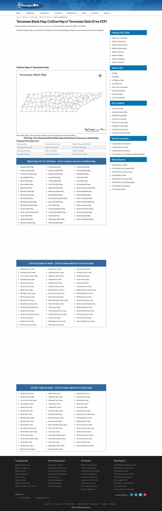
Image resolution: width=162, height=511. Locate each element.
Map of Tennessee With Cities (82, 144)
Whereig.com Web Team (44, 26)
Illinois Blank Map (26, 181)
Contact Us (58, 504)
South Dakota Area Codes (57, 314)
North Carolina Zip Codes (85, 428)
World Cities (71, 13)
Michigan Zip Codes (27, 418)
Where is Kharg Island (89, 465)
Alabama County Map (119, 112)
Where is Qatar (20, 471)
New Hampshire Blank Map (57, 198)
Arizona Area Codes (84, 269)
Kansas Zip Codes (26, 411)
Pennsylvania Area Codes (57, 311)
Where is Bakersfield (119, 48)
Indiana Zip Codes (54, 407)
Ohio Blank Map (54, 205)
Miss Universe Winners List (57, 468)
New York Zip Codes (55, 428)
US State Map (33, 17)
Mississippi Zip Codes (84, 418)
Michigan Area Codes (27, 293)
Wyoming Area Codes (56, 325)
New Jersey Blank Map (84, 198)
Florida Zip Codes (83, 400)
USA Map (25, 17)
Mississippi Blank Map (84, 191)
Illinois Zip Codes (26, 407)
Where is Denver (118, 52)
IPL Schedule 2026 (118, 189)
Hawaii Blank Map (54, 177)
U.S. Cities (94, 13)
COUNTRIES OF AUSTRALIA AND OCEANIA (128, 154)
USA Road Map (117, 94)
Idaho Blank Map (82, 177)
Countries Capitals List (89, 474)
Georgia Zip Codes (27, 404)
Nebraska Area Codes (84, 297)
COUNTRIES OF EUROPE (121, 144)
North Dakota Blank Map (28, 205)
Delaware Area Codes (56, 276)
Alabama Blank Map (27, 167)
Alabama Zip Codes (27, 393)
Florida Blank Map (83, 174)
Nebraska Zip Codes (84, 421)
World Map (30, 13)
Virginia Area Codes (27, 321)
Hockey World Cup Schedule (124, 489)
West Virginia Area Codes (86, 321)
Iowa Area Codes (83, 283)
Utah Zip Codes (54, 442)
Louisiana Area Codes (84, 286)
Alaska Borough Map (119, 115)
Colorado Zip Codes (84, 397)
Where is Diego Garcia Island (25, 486)
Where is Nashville (78, 151)
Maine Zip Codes (26, 414)
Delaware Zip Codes (55, 400)
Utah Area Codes (54, 318)
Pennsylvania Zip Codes (56, 435)
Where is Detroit (118, 62)
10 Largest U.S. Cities (55, 465)
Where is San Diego (119, 41)
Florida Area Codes (83, 276)
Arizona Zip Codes (83, 393)
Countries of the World (89, 477)
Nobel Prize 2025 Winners (57, 474)
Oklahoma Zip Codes (84, 432)
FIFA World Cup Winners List (122, 172)
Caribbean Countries (88, 483)
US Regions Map (118, 80)
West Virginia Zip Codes (85, 446)
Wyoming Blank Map (55, 223)
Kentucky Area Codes (56, 286)
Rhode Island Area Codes (85, 311)
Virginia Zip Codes (26, 446)
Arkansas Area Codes (28, 272)
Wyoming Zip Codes (55, 449)
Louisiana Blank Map (84, 184)
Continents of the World (89, 480)
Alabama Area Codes (27, 269)
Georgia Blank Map (27, 177)
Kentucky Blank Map (55, 184)
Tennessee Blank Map (84, 212)
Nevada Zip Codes (26, 425)
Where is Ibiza (20, 477)
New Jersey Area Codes (85, 300)
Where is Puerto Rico (22, 483)
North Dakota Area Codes (29, 307)
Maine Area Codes (26, 290)
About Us (48, 504)
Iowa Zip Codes (82, 407)
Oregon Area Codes (27, 311)
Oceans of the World (88, 468)
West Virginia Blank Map (85, 219)
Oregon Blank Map (26, 209)
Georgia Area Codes (27, 279)
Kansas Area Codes (27, 286)
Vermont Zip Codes (83, 442)
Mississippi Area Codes (85, 293)
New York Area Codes (56, 304)
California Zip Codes (55, 397)
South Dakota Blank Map (57, 212)
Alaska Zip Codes (54, 393)
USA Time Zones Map (119, 87)
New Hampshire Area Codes (58, 300)
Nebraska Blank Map (84, 195)
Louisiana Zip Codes (84, 411)
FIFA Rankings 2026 (119, 175)
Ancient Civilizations (88, 489)
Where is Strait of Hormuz (57, 471)
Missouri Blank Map (27, 195)
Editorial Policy (82, 504)
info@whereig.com (42, 498)
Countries (57, 13)
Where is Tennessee (45, 17)
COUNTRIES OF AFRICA (121, 151)
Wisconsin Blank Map (27, 223)
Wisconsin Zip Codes (27, 449)
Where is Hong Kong (22, 465)
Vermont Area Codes (84, 318)
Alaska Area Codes (55, 269)
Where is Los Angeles (119, 38)
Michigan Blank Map (27, 191)
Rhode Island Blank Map (85, 209)
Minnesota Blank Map (56, 191)
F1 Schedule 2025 (120, 486)
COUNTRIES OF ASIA (120, 147)
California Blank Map (55, 170)
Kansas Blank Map (26, 184)
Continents (44, 13)
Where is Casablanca (55, 480)
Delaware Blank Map (55, 174)
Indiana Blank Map (54, 181)
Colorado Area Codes (84, 272)
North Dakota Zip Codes (28, 432)
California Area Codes (56, 272)
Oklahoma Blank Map (84, 205)
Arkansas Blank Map (27, 170)
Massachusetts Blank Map (86, 188)
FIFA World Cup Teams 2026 (122, 179)
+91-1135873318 (24, 498)
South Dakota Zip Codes (57, 439)
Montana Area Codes (55, 297)
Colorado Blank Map (84, 170)
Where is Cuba (20, 480)
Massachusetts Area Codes (86, 290)
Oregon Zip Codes (26, 435)
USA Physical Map (118, 91)
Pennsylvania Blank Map (56, 209)
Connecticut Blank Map (28, 174)
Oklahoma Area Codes (84, 307)
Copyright (104, 504)
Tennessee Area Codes (80, 154)
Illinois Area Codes (27, 283)
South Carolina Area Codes (29, 314)
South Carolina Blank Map (29, 212)
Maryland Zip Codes (55, 414)
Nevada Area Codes (27, 300)
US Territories (117, 84)
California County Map (120, 126)
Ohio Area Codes (54, 307)
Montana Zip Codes (55, 421)
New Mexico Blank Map (28, 202)
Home (18, 13)
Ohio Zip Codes (54, 432)
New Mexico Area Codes (29, 304)
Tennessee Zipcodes (23, 154)
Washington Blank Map (56, 219)
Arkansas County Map (120, 122)
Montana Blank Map (55, 195)
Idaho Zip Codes (82, 404)
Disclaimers (94, 504)
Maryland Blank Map (55, 188)
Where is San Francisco (120, 45)
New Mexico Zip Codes (28, 428)
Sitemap (113, 504)
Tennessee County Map (53, 144)
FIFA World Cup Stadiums (121, 186)
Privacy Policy (70, 504)
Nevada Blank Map (26, 198)
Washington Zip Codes (56, 446)
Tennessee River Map (79, 147)
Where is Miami (117, 55)
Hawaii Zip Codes (54, 404)
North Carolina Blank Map (85, 202)
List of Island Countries (89, 486)
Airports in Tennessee (52, 154)
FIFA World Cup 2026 (119, 165)
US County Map (117, 108)
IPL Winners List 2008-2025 (124, 483)
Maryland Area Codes (56, 290)
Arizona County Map (119, 119)
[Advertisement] (61, 48)
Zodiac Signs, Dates (55, 483)
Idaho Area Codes (83, 279)
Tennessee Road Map (23, 151)
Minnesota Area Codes (56, 293)
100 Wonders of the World (90, 471)
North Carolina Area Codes (86, 304)
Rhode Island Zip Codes (85, 435)
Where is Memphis (51, 151)
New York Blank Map (55, 202)
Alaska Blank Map (54, 167)
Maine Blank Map (26, 188)
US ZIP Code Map (118, 98)
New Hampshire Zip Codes (57, 425)
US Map (115, 73)
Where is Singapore (22, 468)
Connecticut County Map (121, 133)
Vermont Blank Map (83, 216)
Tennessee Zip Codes (84, 439)
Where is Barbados (21, 474)
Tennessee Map (22, 144)
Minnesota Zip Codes (56, 418)
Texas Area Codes (26, 318)
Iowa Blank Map (82, 181)
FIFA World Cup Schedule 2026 (123, 168)
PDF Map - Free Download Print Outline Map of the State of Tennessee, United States (61, 138)
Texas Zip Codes (26, 442)
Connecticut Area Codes (29, 276)
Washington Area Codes (57, 321)
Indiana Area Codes (55, 283)
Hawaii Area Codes (55, 279)
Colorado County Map (120, 129)
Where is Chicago (118, 59)
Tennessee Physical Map (24, 147)
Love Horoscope (54, 477)
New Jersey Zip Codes (84, 425)
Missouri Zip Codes (27, 421)
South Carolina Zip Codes (29, 439)
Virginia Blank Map (26, 219)
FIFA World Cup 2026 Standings (123, 182)
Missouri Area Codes (27, 297)
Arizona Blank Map (83, 167)
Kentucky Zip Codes (55, 411)
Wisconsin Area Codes (28, 325)
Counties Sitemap (54, 486)
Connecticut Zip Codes (28, 400)
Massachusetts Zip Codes (86, 414)
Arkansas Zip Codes (27, 397)
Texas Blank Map (26, 216)
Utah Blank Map (54, 216)
